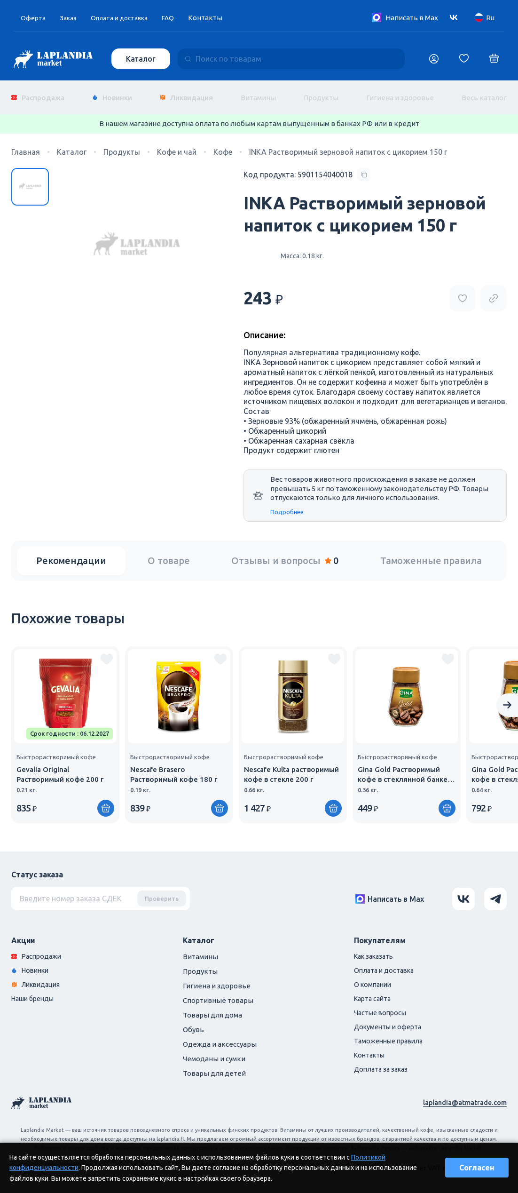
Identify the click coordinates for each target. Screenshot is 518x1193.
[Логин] (434, 58)
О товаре (168, 553)
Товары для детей (214, 1066)
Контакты (216, 18)
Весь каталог (484, 94)
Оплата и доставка (126, 18)
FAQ (178, 18)
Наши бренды (35, 993)
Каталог (142, 59)
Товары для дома (212, 1008)
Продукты (321, 94)
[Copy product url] (493, 291)
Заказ (70, 18)
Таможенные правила (431, 553)
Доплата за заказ (383, 1066)
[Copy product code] (306, 167)
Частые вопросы (382, 1008)
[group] (65, 727)
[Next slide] (507, 698)
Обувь (193, 1022)
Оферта (34, 18)
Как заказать (376, 950)
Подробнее (287, 504)
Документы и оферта (390, 1022)
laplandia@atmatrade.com (464, 1095)
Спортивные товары (218, 993)
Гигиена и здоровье (400, 94)
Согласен (476, 1167)
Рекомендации (71, 553)
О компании (374, 979)
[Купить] (105, 801)
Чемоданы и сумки (214, 1052)
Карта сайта (374, 993)
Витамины (258, 94)
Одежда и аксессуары (220, 1037)
